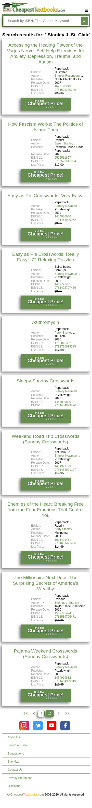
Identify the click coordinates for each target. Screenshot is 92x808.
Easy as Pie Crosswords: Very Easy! (46, 195)
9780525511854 (65, 161)
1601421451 (63, 540)
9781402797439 (65, 287)
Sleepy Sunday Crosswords (46, 380)
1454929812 (63, 677)
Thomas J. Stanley (67, 602)
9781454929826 (65, 405)
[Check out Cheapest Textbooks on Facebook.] (65, 725)
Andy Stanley (63, 529)
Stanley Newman (66, 206)
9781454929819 (65, 681)
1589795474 (63, 613)
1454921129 (63, 466)
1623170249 (63, 86)
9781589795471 (65, 616)
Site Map (13, 761)
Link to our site (17, 745)
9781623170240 (65, 90)
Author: (38, 602)
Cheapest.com (27, 794)
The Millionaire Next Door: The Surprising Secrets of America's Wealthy (45, 583)
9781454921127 (65, 469)
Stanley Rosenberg (67, 75)
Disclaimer (15, 786)
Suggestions (16, 753)
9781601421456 (65, 543)
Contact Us (15, 769)
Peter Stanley (63, 332)
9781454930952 (65, 220)
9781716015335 (65, 346)
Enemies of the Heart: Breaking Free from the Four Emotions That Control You (45, 509)
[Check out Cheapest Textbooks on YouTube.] (51, 725)
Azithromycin (45, 322)
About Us (14, 737)
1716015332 (63, 343)
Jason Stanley (64, 143)
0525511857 (63, 157)
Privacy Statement (20, 778)
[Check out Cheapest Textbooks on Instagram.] (24, 725)
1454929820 (63, 402)
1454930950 (63, 216)
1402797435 (63, 284)
